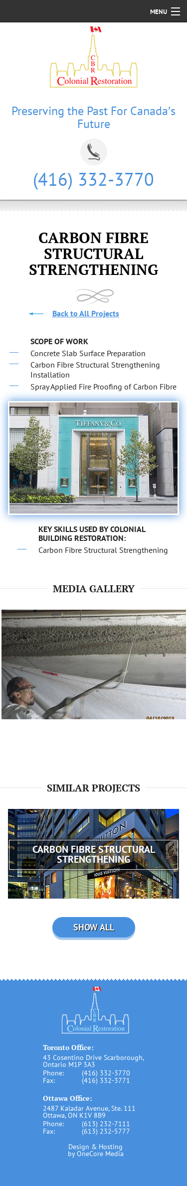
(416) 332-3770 (93, 179)
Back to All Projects (85, 313)
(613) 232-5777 (106, 1131)
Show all (93, 927)
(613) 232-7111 (106, 1123)
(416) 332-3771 (106, 1080)
